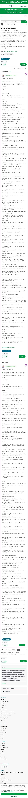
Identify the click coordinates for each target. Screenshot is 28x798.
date (17, 676)
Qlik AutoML (3, 705)
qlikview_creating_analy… (7, 674)
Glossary (3, 734)
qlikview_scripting (21, 670)
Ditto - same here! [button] (5, 58)
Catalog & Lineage (5, 717)
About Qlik (3, 743)
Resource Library (4, 726)
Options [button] (25, 16)
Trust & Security (4, 747)
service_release (10, 51)
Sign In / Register (23, 6)
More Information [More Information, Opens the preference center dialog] (14, 796)
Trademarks (3, 781)
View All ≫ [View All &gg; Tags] (4, 683)
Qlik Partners (3, 728)
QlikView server (12, 9)
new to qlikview (13, 670)
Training (2, 736)
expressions (10, 678)
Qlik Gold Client (4, 718)
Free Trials (3, 730)
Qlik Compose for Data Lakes (7, 711)
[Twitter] (1, 767)
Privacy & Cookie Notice (6, 780)
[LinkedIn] (4, 767)
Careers (2, 753)
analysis (13, 680)
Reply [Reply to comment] (22, 356)
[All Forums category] (2, 691)
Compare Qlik (4, 732)
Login (17, 1)
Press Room (3, 745)
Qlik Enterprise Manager (6, 715)
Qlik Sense (3, 703)
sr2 (16, 51)
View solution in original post (8, 347)
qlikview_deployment (17, 672)
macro (15, 678)
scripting (17, 680)
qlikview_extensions (6, 680)
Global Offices (4, 756)
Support (2, 738)
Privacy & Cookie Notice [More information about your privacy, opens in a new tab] (8, 791)
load (20, 676)
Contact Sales (4, 758)
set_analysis (4, 678)
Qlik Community (5, 764)
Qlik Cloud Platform (5, 701)
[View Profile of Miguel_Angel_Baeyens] (11, 75)
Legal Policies (4, 778)
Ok (14, 793)
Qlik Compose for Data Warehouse (8, 713)
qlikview (15, 674)
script (19, 674)
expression (13, 676)
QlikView (3, 16)
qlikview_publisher (6, 676)
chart (22, 674)
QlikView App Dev (9, 54)
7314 (5, 51)
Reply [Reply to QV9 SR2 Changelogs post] (23, 64)
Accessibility (3, 749)
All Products (3, 699)
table (24, 676)
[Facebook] (7, 767)
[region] (14, 791)
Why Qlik (3, 720)
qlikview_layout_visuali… (7, 672)
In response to (10, 652)
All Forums (7, 691)
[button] (26, 24)
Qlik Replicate (4, 709)
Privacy (2, 751)
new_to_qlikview (5, 670)
